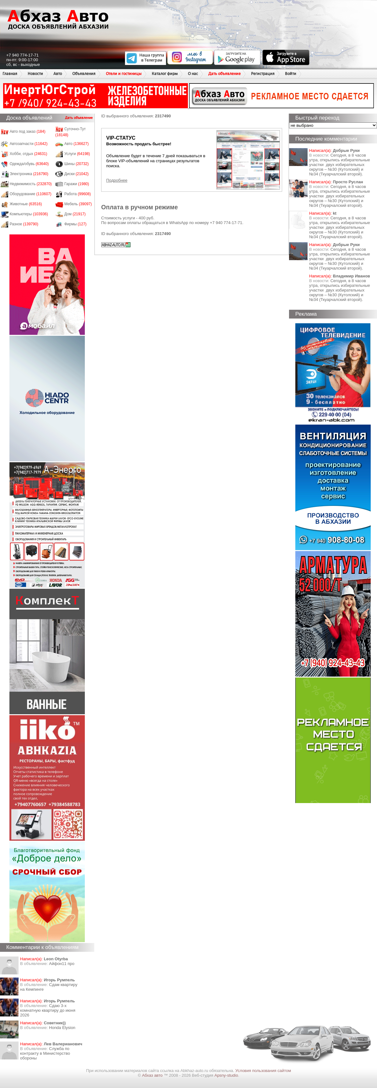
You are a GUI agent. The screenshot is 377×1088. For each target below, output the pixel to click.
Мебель (78, 204)
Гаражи (76, 184)
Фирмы (75, 224)
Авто (57, 73)
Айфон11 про (61, 963)
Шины (76, 164)
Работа (77, 194)
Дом (75, 214)
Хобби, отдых (28, 154)
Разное (24, 224)
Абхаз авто (153, 1075)
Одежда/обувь (29, 164)
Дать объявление (224, 73)
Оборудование (31, 194)
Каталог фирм (165, 73)
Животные (26, 204)
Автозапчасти (29, 144)
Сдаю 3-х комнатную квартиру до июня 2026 (47, 1010)
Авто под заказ (28, 131)
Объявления (84, 73)
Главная (10, 73)
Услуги (77, 154)
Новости (35, 73)
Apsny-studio (226, 1075)
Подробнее (116, 180)
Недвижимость (31, 184)
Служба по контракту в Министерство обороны (45, 1053)
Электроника (29, 174)
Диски (76, 174)
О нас (193, 73)
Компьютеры (29, 214)
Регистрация (263, 73)
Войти (290, 73)
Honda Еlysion (62, 1027)
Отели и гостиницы (123, 73)
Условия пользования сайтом (263, 1070)
